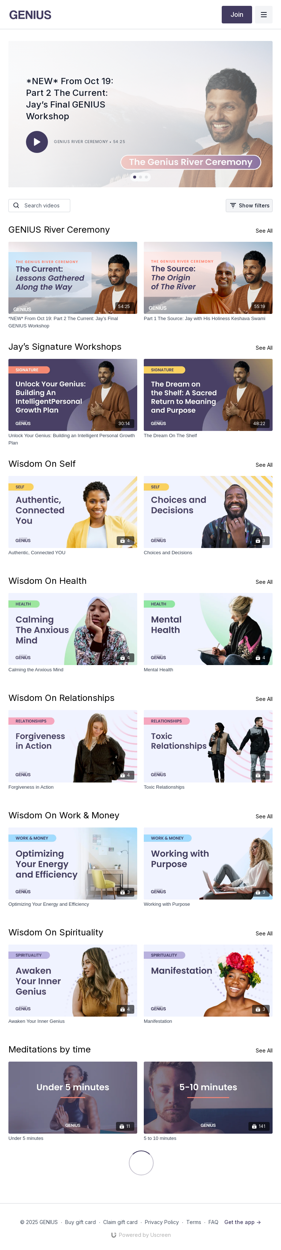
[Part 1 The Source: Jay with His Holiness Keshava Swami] (208, 318)
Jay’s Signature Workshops (64, 346)
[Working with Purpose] (208, 904)
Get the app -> (242, 1222)
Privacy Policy (162, 1222)
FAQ (213, 1222)
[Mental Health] (208, 669)
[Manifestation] (208, 1021)
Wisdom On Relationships (61, 697)
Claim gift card (120, 1222)
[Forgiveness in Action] (72, 787)
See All (264, 231)
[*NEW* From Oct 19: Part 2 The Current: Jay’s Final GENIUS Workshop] (72, 322)
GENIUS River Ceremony (59, 229)
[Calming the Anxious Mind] (72, 669)
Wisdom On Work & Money (63, 815)
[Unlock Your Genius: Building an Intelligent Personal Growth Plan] (72, 439)
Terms (193, 1222)
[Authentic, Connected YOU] (72, 552)
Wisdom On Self (42, 463)
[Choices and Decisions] (208, 552)
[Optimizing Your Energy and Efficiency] (72, 904)
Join (237, 14)
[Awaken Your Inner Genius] (72, 1021)
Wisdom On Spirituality (55, 932)
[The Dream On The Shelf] (208, 435)
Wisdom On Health (47, 580)
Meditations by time (49, 1049)
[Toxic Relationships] (208, 787)
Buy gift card (80, 1222)
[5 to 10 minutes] (208, 1138)
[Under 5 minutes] (72, 1138)
